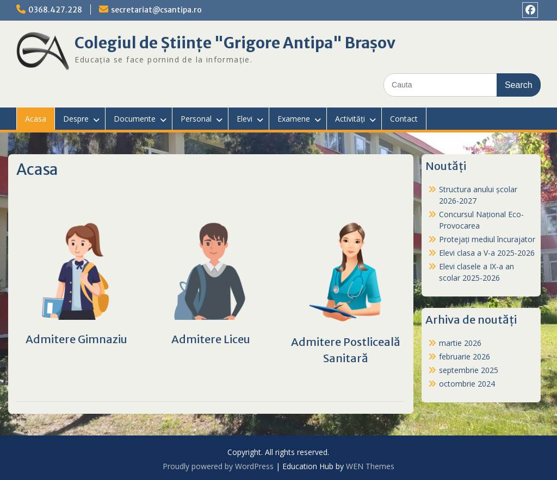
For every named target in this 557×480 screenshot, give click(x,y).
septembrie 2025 (468, 370)
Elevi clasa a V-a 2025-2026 (487, 253)
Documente (135, 118)
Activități (350, 118)
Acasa (35, 118)
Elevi (244, 118)
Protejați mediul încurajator (487, 239)
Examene (293, 118)
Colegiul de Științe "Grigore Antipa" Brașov (235, 43)
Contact (404, 118)
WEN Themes (370, 466)
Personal (196, 118)
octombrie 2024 (467, 383)
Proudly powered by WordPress (218, 466)
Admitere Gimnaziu (76, 339)
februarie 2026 (464, 356)
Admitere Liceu (210, 339)
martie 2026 (460, 343)
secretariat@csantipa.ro (156, 10)
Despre (76, 118)
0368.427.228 (55, 10)
